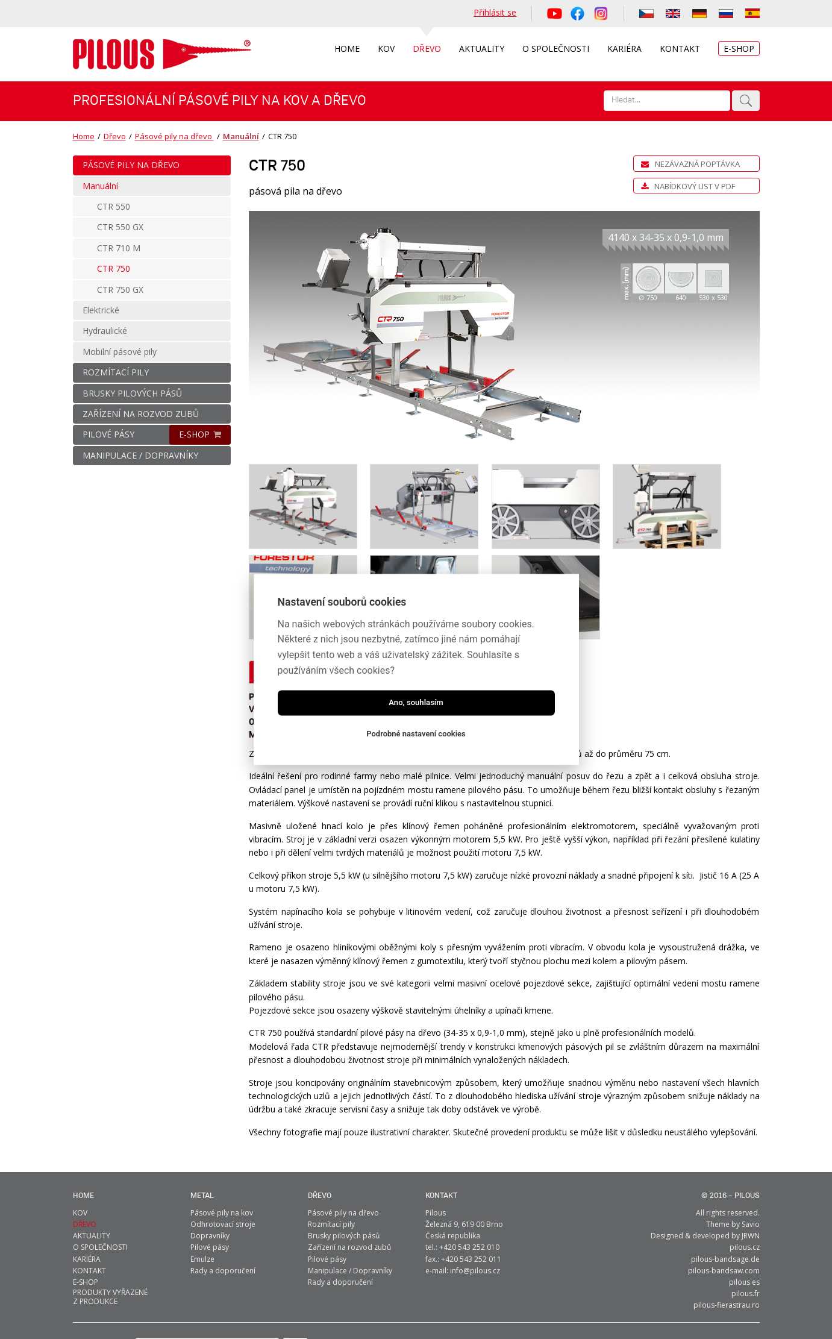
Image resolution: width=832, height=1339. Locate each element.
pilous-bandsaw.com (724, 1226)
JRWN (751, 1192)
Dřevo (115, 136)
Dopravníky (210, 1192)
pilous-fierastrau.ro (726, 1261)
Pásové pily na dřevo (174, 136)
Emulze (202, 1214)
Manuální (240, 136)
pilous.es (744, 1238)
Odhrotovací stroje (222, 1180)
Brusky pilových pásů (344, 1192)
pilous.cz (745, 1203)
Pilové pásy (209, 1203)
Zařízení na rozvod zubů (349, 1203)
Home (84, 136)
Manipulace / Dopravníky (350, 1226)
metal (202, 1152)
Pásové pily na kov (221, 1169)
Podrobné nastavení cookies (416, 734)
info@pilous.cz (475, 1226)
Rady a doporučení (222, 1226)
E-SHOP (194, 434)
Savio (751, 1180)
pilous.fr (745, 1249)
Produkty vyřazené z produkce (110, 1252)
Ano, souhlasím (416, 702)
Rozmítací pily (331, 1180)
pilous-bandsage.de (725, 1214)
